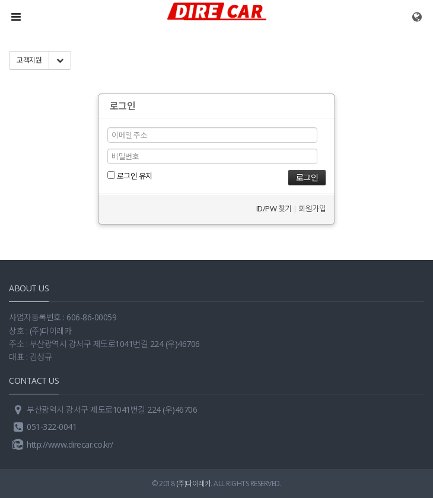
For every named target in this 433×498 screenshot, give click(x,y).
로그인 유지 (129, 176)
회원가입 (312, 208)
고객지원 (29, 60)
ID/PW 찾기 (274, 208)
